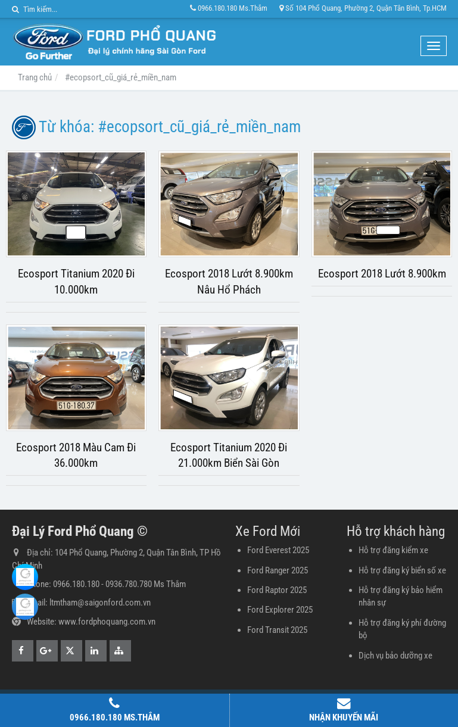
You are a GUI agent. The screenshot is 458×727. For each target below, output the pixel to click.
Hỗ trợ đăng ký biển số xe (402, 570)
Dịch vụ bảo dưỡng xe (395, 655)
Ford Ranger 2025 (277, 570)
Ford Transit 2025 (277, 630)
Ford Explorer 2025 (280, 609)
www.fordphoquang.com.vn (106, 621)
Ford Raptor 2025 (277, 590)
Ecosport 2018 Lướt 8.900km (382, 273)
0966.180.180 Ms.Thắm (228, 8)
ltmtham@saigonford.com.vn (100, 602)
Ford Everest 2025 (278, 550)
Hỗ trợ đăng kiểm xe (393, 550)
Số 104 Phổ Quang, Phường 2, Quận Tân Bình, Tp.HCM (363, 8)
